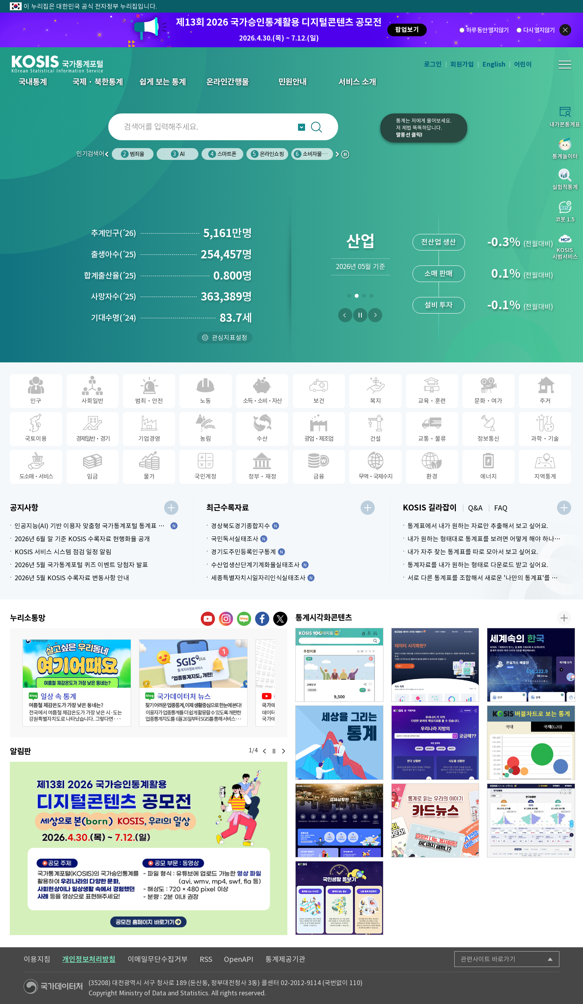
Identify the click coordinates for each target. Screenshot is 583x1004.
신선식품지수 (438, 207)
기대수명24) (113, 318)
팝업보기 (407, 30)
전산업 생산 (438, 277)
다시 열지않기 (539, 30)
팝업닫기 (565, 30)
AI (222, 154)
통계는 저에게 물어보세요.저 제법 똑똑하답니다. (424, 127)
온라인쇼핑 (312, 154)
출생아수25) (113, 254)
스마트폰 (267, 154)
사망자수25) (113, 296)
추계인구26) (113, 233)
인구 (132, 154)
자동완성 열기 (301, 127)
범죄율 (177, 154)
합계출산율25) (110, 276)
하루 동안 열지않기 (487, 30)
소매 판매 (438, 309)
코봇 (363, 133)
